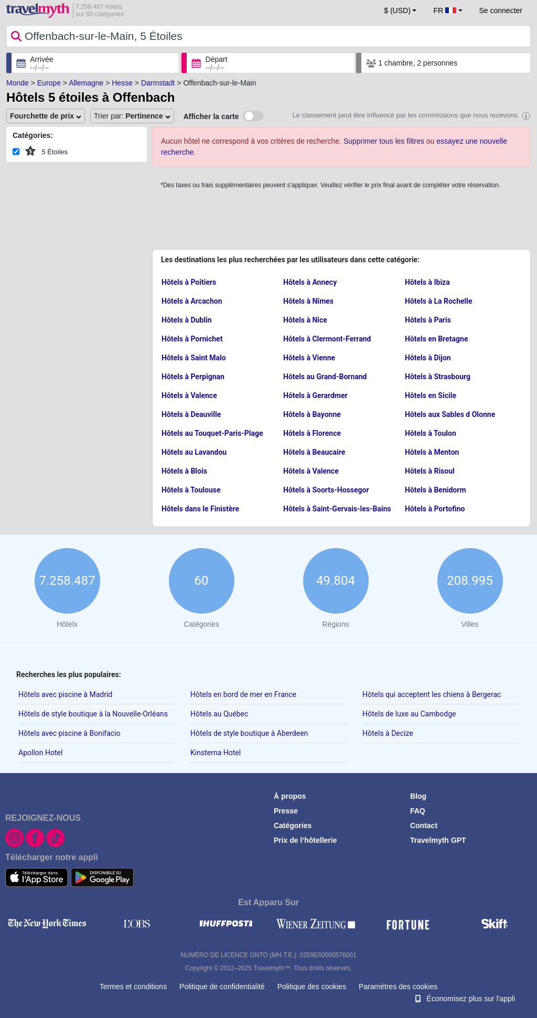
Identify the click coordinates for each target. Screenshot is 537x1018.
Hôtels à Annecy (310, 282)
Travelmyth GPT (438, 840)
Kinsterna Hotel (215, 752)
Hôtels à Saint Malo (194, 357)
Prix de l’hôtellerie (305, 840)
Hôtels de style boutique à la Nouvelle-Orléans (93, 714)
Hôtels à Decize (387, 733)
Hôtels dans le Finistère (200, 509)
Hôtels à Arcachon (192, 301)
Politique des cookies (312, 986)
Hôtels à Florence (312, 433)
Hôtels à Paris (428, 320)
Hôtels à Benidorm (435, 490)
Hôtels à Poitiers (189, 282)
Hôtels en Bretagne (436, 339)
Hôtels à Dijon (428, 357)
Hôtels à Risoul (430, 471)
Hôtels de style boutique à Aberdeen (249, 733)
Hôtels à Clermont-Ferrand (327, 339)
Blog (418, 796)
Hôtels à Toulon (430, 433)
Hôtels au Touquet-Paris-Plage (212, 433)
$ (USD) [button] (397, 10)
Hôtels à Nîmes (308, 301)
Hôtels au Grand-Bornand (325, 376)
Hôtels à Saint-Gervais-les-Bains (337, 509)
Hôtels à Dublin (187, 320)
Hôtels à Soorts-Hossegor (326, 490)
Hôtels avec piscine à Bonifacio (69, 733)
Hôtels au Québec (219, 714)
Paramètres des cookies (398, 986)
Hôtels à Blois (184, 471)
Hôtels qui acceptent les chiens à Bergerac (431, 694)
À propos (290, 796)
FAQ (417, 811)
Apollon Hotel (40, 752)
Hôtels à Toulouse (191, 490)
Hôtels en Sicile (430, 395)
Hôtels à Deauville (191, 414)
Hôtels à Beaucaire (314, 452)
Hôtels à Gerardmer (315, 395)
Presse (286, 811)
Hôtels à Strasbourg (437, 376)
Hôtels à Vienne (309, 357)
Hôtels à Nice (305, 320)
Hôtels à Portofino (435, 509)
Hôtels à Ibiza (427, 282)
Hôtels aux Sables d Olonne (450, 414)
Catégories (293, 825)
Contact (423, 825)
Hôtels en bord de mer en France (243, 694)
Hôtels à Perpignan (193, 376)
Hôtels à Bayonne (312, 414)
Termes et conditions (133, 986)
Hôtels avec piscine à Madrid (65, 694)
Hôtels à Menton (432, 452)
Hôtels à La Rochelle (438, 301)
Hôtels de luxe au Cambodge (409, 714)
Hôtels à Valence (189, 395)
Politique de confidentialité (222, 986)
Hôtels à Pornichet (192, 339)
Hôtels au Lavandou (194, 452)
